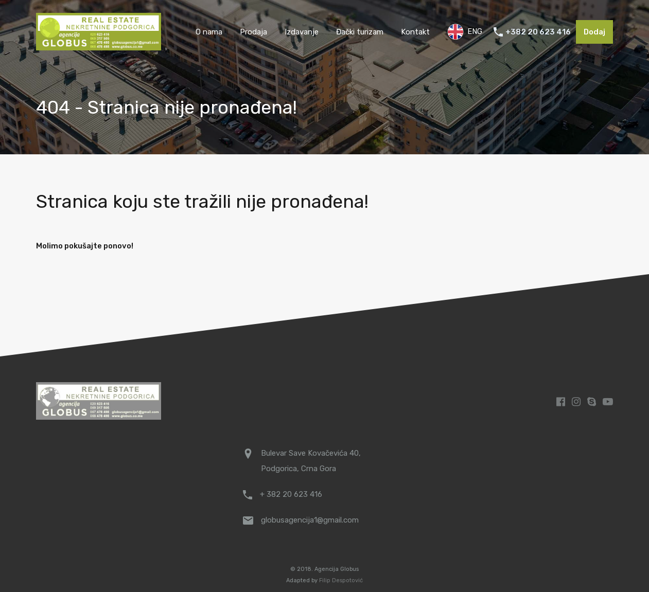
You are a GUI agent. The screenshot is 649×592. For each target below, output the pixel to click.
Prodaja (253, 32)
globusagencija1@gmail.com (310, 520)
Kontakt (415, 32)
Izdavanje (302, 32)
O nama (209, 32)
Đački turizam (359, 32)
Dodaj (594, 32)
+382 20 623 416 (538, 32)
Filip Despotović (341, 580)
